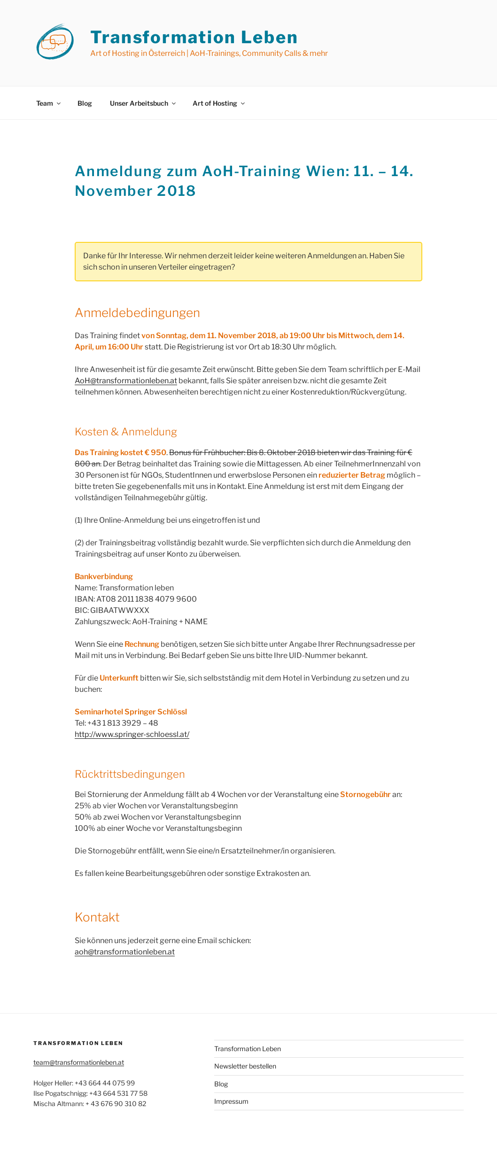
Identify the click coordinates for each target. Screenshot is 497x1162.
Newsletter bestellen (245, 1066)
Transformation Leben (194, 37)
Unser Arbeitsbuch (143, 103)
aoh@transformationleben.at (125, 951)
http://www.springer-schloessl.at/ (132, 734)
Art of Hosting (219, 103)
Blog (85, 103)
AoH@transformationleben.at (126, 380)
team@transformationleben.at (78, 1062)
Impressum (231, 1101)
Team (49, 103)
